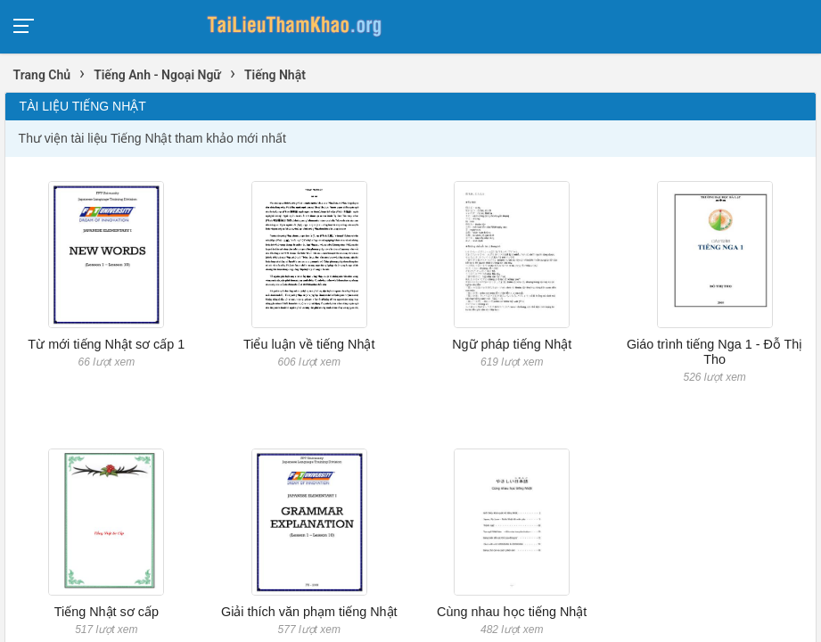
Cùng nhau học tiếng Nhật (512, 612)
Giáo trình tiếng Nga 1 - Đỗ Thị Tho (715, 351)
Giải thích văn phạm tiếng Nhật (309, 612)
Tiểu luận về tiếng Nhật (308, 344)
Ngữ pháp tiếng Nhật (511, 344)
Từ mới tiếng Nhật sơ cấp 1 (106, 344)
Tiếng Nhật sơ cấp (106, 612)
